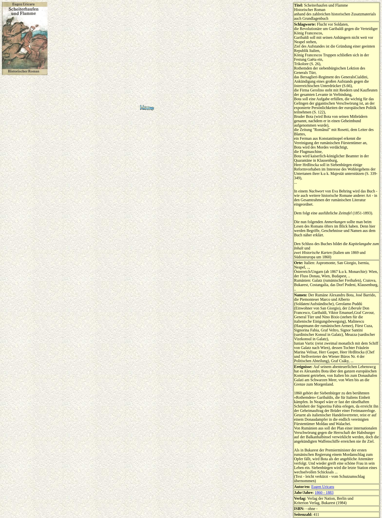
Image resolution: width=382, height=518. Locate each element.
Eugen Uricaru (322, 487)
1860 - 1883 (324, 492)
